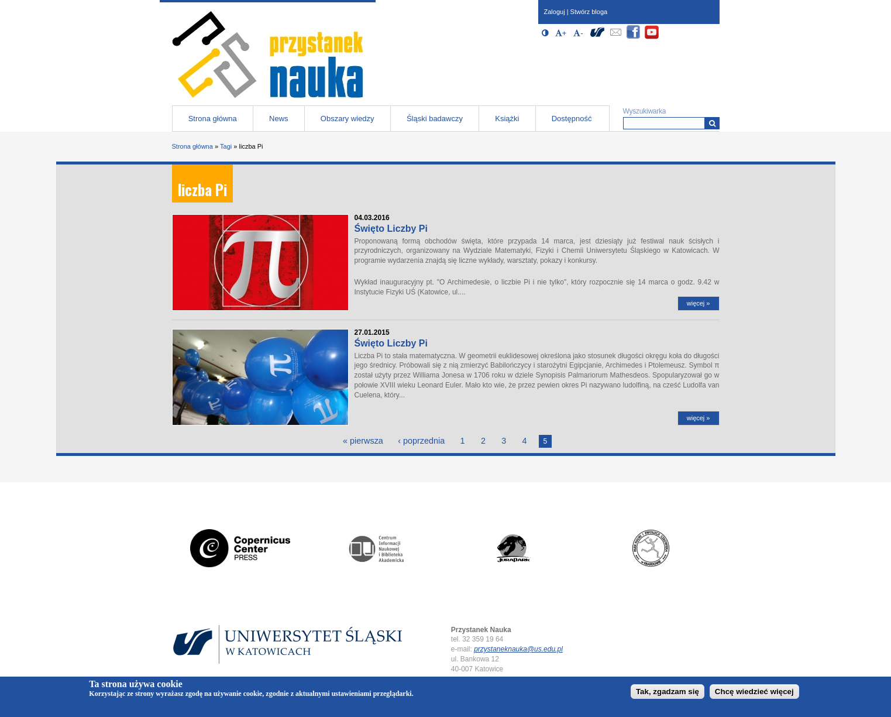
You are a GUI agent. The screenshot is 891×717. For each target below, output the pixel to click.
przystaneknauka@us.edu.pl (518, 649)
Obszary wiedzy (347, 118)
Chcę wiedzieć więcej (754, 693)
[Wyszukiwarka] (712, 123)
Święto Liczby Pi (391, 229)
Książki (507, 118)
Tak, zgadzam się (667, 693)
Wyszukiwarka (644, 111)
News (278, 118)
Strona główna (212, 118)
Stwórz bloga (589, 11)
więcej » (698, 303)
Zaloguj (554, 11)
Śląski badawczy (435, 118)
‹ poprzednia (421, 440)
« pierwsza (363, 440)
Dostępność (572, 118)
